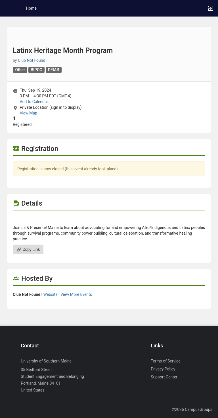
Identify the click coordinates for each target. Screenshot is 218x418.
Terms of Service (166, 361)
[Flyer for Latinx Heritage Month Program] (109, 219)
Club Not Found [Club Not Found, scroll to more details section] (31, 60)
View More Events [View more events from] (76, 294)
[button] (7, 8)
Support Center (164, 377)
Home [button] (31, 8)
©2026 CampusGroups (192, 409)
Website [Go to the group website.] (50, 294)
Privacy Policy (163, 369)
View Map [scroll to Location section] (28, 113)
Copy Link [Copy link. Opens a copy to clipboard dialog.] (28, 249)
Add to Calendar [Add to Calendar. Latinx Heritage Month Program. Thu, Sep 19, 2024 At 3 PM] (34, 101)
